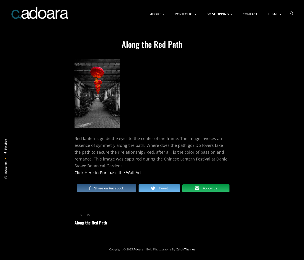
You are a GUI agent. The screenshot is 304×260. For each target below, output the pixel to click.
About (158, 12)
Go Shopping (220, 12)
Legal (275, 12)
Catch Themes (185, 249)
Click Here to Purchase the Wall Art (108, 172)
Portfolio (186, 12)
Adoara (138, 249)
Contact (250, 12)
